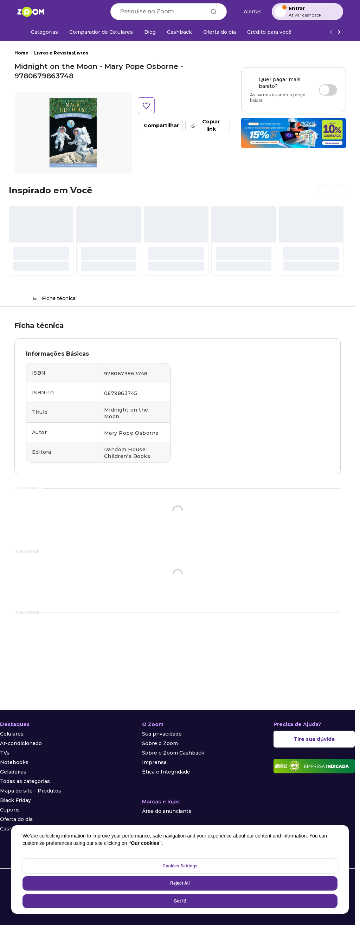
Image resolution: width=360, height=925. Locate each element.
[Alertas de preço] (249, 12)
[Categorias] (40, 32)
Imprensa (154, 762)
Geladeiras (13, 772)
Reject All (179, 883)
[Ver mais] (339, 32)
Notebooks (14, 762)
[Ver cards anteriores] (324, 191)
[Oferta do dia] (220, 32)
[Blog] (150, 32)
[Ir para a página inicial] (30, 11)
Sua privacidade (162, 734)
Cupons (10, 810)
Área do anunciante (167, 811)
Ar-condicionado (21, 743)
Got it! (180, 901)
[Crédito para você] (269, 32)
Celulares (12, 734)
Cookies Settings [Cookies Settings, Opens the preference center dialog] (179, 865)
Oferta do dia (16, 819)
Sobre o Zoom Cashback (173, 753)
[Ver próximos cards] (340, 191)
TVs (4, 753)
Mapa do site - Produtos (30, 791)
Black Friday (15, 800)
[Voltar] (330, 32)
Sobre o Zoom (160, 743)
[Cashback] (179, 32)
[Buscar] (214, 11)
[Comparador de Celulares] (101, 32)
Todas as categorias (25, 781)
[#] (41, 240)
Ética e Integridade (166, 772)
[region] (180, 869)
